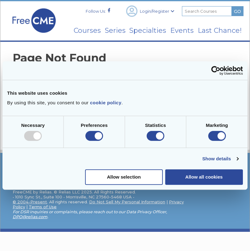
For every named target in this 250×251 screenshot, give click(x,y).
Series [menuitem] (108, 27)
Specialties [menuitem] (144, 27)
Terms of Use (43, 206)
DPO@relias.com (30, 216)
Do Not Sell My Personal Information (127, 201)
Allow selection (124, 177)
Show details (216, 158)
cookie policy (106, 102)
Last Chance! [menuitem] (226, 30)
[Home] (33, 34)
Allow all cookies (204, 177)
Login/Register (150, 8)
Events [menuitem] (181, 27)
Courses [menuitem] (78, 27)
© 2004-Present (30, 201)
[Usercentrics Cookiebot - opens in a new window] (216, 70)
